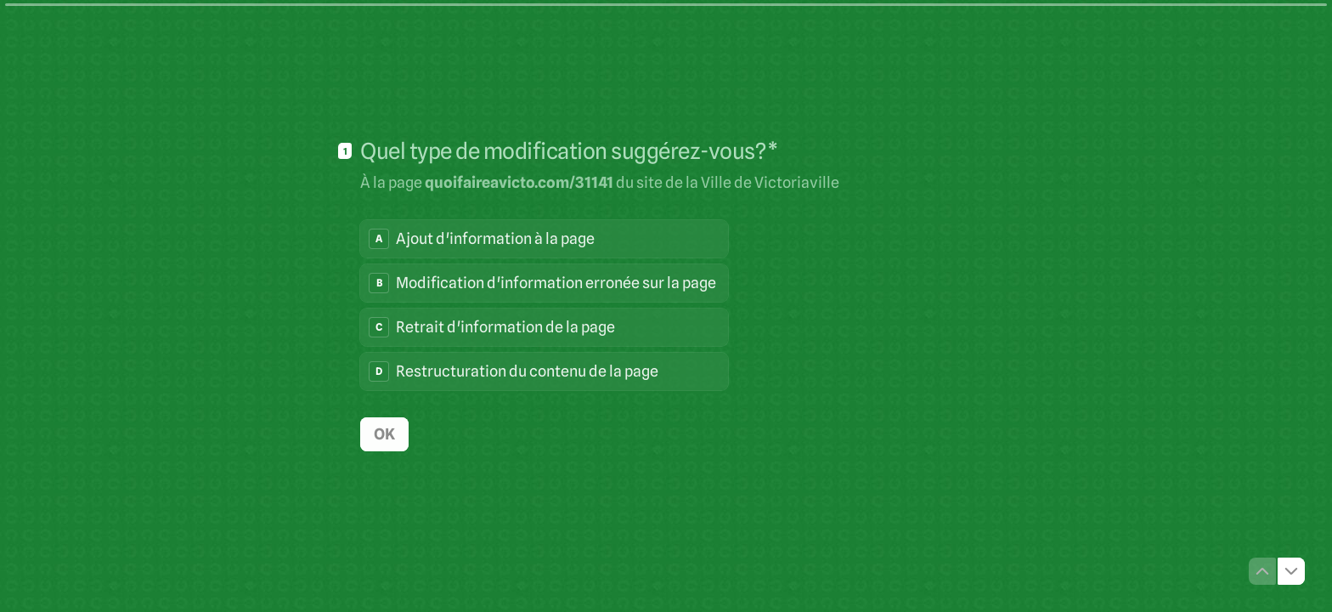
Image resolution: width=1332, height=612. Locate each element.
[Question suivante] (1291, 571)
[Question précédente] (1262, 571)
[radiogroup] (544, 304)
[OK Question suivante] (384, 433)
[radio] (544, 238)
